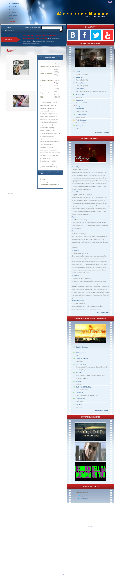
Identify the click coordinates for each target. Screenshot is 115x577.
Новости (12, 6)
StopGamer (79, 88)
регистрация (9, 30)
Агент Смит (80, 94)
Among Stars (80, 83)
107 (59, 184)
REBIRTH (79, 373)
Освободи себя (81, 114)
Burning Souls (81, 126)
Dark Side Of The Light (84, 387)
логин (9, 27)
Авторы (12, 12)
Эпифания (79, 100)
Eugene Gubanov (78, 195)
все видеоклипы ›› (102, 132)
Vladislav (75, 220)
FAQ (11, 18)
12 (58, 182)
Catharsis (79, 404)
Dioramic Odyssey (82, 358)
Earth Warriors (81, 364)
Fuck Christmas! (81, 120)
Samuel (75, 234)
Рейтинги (13, 15)
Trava (78, 71)
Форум (12, 21)
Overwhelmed (80, 398)
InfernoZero (76, 169)
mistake (78, 381)
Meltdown (79, 393)
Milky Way (79, 77)
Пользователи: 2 (82, 492)
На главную (14, 3)
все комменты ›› (103, 312)
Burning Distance (82, 347)
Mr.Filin (75, 303)
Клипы (12, 9)
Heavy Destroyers (78, 300)
